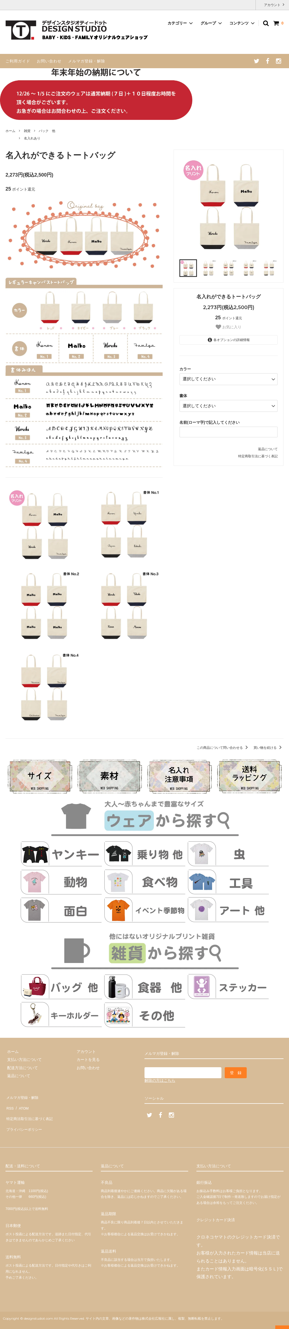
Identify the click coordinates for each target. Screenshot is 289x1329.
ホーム (10, 131)
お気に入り (228, 327)
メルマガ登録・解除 (86, 61)
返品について (268, 446)
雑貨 (27, 131)
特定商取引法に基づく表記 (258, 453)
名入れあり (32, 138)
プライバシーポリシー (24, 1120)
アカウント (272, 4)
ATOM (21, 1104)
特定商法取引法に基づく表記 (30, 1112)
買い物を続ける (269, 748)
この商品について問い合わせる (223, 748)
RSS (9, 1104)
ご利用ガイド (17, 61)
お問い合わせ (49, 61)
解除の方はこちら (159, 1080)
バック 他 (47, 131)
